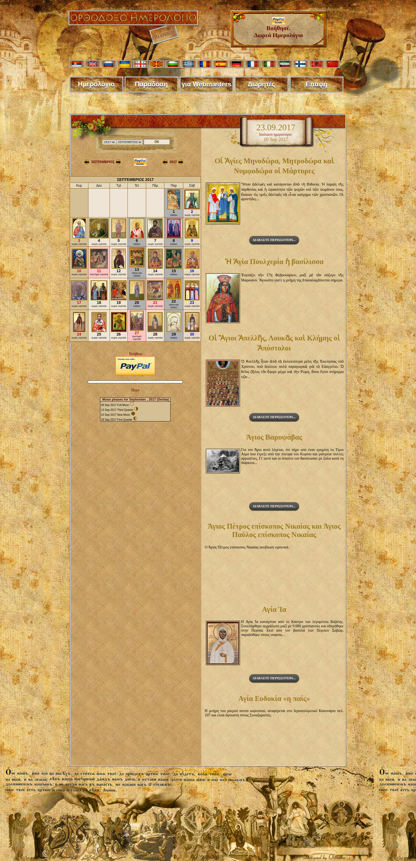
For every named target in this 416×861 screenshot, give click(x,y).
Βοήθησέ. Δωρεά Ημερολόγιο (278, 28)
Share (135, 390)
